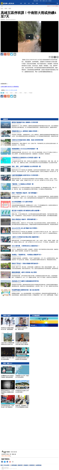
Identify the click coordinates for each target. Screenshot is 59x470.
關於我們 (20, 465)
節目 (29, 3)
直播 (21, 3)
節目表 (50, 0)
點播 (37, 3)
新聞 (25, 3)
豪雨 (16, 92)
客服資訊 (26, 465)
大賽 (40, 0)
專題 (33, 3)
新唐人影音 (36, 0)
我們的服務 (14, 465)
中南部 (30, 92)
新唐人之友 (45, 0)
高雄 (11, 92)
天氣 (7, 92)
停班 (20, 92)
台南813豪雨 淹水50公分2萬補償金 (10, 86)
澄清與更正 (32, 465)
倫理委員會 (38, 465)
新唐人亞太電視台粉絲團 (11, 90)
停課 (25, 92)
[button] (29, 36)
